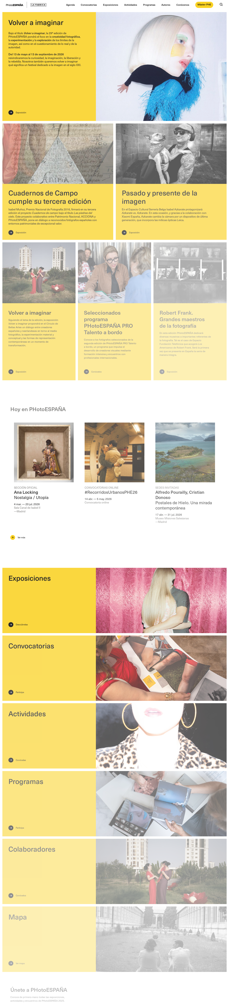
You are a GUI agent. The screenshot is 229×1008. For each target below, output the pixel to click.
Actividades (130, 5)
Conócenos (182, 5)
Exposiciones (110, 5)
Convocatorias (89, 5)
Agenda (70, 5)
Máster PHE (204, 4)
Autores (165, 5)
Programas (149, 5)
